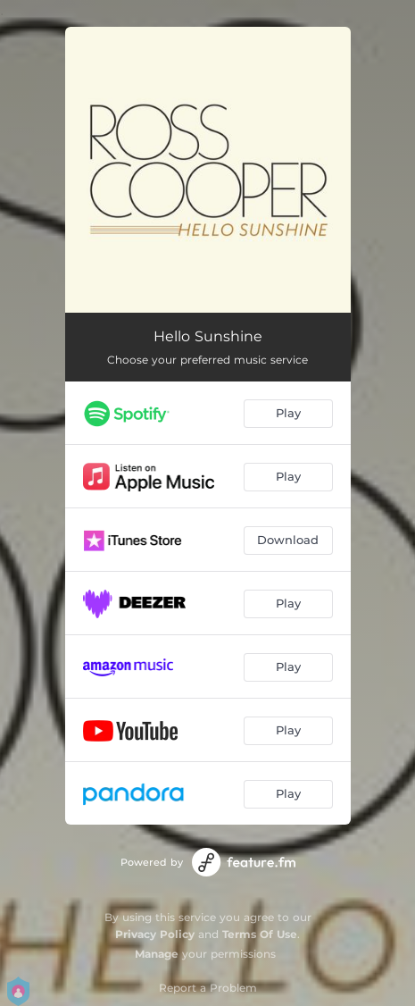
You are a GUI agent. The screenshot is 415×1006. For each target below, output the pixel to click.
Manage (156, 953)
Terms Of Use (259, 934)
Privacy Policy (155, 934)
